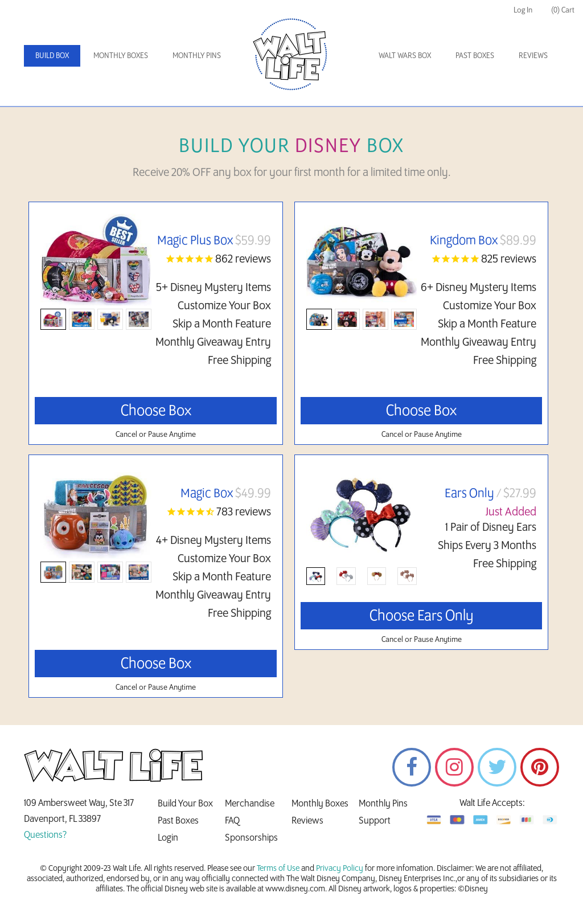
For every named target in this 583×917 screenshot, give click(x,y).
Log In (523, 10)
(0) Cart (562, 10)
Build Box (52, 55)
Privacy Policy (339, 868)
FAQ (232, 821)
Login (168, 838)
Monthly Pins (197, 55)
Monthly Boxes (120, 55)
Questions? (45, 835)
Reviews (533, 55)
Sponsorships (251, 838)
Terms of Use (278, 868)
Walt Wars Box (405, 55)
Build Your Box (185, 804)
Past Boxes (474, 55)
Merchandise (249, 804)
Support (375, 821)
